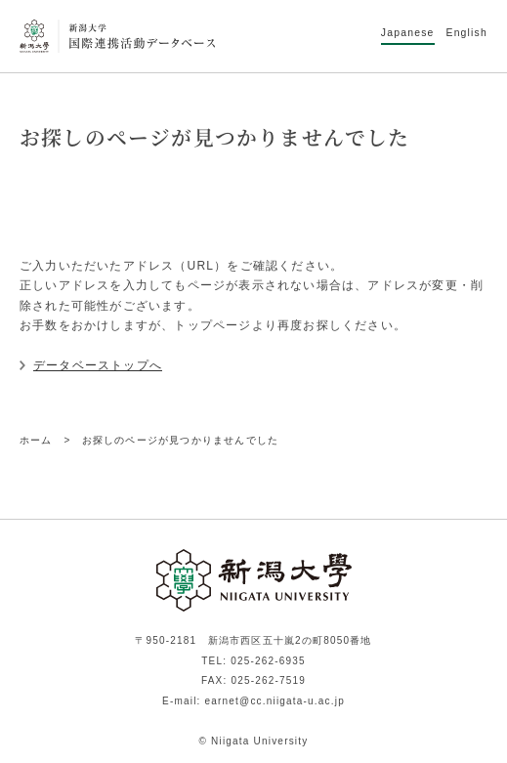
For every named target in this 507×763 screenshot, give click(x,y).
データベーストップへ (97, 365)
